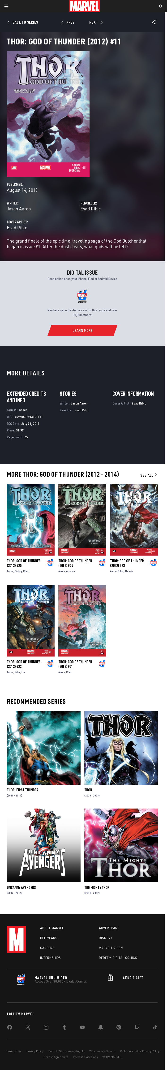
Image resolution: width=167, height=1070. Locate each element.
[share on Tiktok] (155, 1028)
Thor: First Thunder (22, 789)
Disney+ (105, 938)
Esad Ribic (91, 208)
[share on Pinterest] (118, 1028)
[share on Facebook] (9, 1028)
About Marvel (52, 928)
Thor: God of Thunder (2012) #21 (75, 664)
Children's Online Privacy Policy (139, 1051)
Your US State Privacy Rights (66, 1051)
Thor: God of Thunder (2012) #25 (24, 563)
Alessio (70, 571)
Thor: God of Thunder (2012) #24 (75, 563)
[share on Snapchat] (100, 1028)
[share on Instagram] (46, 1028)
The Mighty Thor (97, 887)
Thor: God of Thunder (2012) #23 (127, 563)
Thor (88, 789)
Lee (23, 672)
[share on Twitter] (28, 1028)
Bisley (18, 571)
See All (149, 475)
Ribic (26, 571)
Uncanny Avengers (21, 887)
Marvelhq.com (111, 948)
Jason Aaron (19, 208)
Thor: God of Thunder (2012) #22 (24, 664)
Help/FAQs (48, 938)
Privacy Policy (35, 1051)
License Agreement (55, 1057)
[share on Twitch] (137, 1028)
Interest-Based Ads (85, 1057)
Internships (50, 958)
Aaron (10, 571)
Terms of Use (13, 1051)
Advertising (109, 928)
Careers (47, 948)
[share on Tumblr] (64, 1028)
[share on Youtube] (82, 1028)
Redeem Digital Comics (118, 958)
